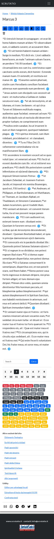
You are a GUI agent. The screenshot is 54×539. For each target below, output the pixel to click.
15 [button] (38, 376)
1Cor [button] (35, 414)
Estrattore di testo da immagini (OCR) (21, 492)
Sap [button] (13, 402)
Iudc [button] (43, 386)
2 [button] (10, 371)
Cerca (33, 361)
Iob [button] (24, 398)
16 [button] (44, 376)
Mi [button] (48, 406)
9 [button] (5, 376)
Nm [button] (22, 386)
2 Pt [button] (12, 426)
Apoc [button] (44, 426)
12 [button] (22, 376)
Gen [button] (6, 386)
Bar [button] (45, 402)
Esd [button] (13, 394)
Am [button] (29, 406)
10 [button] (11, 376)
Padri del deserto (12, 452)
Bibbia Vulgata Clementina (22, 13)
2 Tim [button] (14, 422)
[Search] (17, 361)
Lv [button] (17, 386)
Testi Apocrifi (10, 473)
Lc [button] (11, 414)
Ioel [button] (23, 406)
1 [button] (5, 371)
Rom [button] (28, 414)
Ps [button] (30, 398)
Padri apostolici (11, 447)
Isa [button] (26, 402)
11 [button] (16, 376)
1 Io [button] (18, 426)
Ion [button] (42, 406)
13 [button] (27, 376)
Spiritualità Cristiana (13, 468)
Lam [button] (38, 402)
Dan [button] (11, 406)
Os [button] (17, 406)
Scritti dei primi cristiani (15, 442)
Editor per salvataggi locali (16, 487)
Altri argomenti (11, 478)
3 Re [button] (27, 390)
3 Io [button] (31, 426)
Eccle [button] (44, 398)
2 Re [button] (20, 390)
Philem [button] (29, 422)
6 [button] (33, 371)
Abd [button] (36, 406)
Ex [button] (12, 386)
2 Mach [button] (16, 398)
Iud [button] (37, 426)
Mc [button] (5, 414)
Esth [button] (40, 394)
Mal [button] (41, 410)
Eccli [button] (20, 402)
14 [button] (33, 376)
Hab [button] (13, 410)
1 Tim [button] (6, 422)
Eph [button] (11, 418)
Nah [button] (6, 410)
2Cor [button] (43, 414)
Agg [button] (27, 410)
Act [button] (21, 414)
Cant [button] (6, 402)
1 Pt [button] (5, 426)
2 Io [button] (25, 426)
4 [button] (22, 371)
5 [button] (27, 371)
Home (5, 13)
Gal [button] (5, 418)
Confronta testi (11, 497)
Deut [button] (29, 386)
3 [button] (16, 371)
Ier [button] (32, 402)
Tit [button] (21, 422)
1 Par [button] (41, 390)
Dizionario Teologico (14, 437)
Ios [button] (36, 386)
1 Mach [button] (7, 398)
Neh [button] (20, 394)
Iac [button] (44, 422)
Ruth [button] (6, 390)
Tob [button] (27, 394)
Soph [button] (20, 410)
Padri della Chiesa (12, 463)
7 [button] (38, 371)
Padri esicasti (10, 458)
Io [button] (16, 414)
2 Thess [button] (42, 418)
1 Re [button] (13, 390)
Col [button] (24, 418)
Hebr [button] (37, 422)
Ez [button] (5, 406)
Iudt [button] (33, 394)
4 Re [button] (34, 390)
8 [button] (44, 371)
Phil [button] (18, 418)
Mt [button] (47, 410)
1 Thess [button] (32, 418)
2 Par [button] (6, 394)
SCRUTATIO (9, 3)
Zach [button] (34, 410)
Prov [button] (37, 398)
